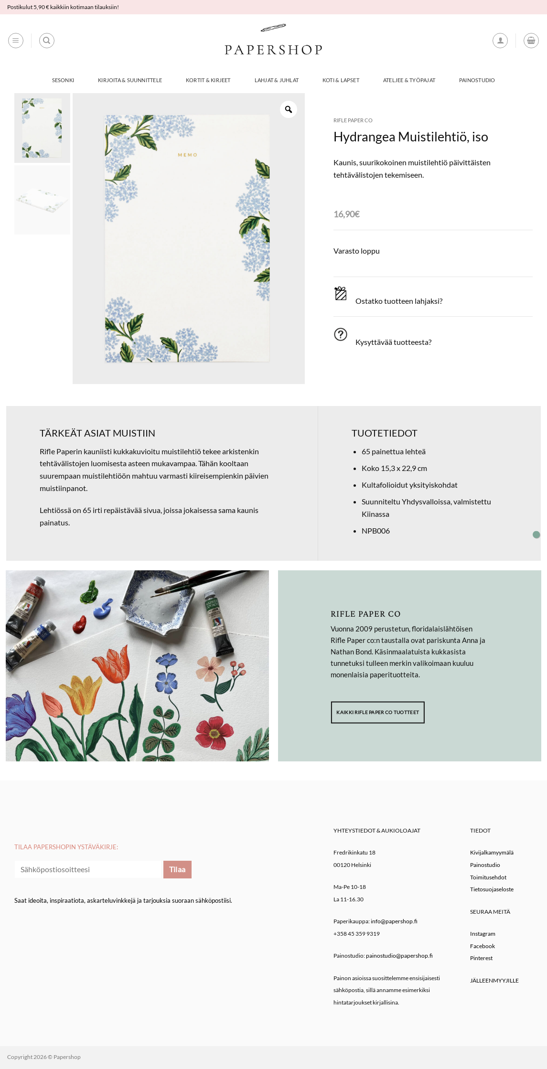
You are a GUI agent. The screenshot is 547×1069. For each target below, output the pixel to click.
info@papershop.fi (394, 921)
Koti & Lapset (340, 80)
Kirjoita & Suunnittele (130, 80)
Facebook (482, 946)
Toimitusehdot (488, 877)
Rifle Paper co (353, 120)
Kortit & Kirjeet (208, 80)
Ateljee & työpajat (409, 80)
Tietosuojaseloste (492, 889)
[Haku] (46, 40)
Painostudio (477, 80)
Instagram (482, 933)
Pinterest (481, 958)
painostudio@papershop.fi (399, 955)
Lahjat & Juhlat (277, 80)
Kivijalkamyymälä (492, 852)
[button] (15, 40)
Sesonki (63, 80)
